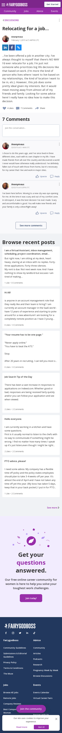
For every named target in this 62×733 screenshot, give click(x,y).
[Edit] (59, 21)
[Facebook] (6, 633)
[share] (37, 108)
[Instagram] (13, 633)
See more (53, 507)
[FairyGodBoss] (20, 626)
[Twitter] (20, 633)
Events (54, 11)
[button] (59, 21)
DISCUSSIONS (10, 20)
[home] (16, 5)
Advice (40, 11)
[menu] (4, 3)
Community (10, 11)
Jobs (26, 11)
